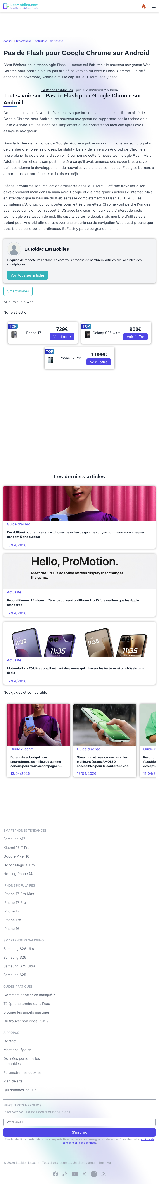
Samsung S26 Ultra (19, 948)
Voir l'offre (62, 337)
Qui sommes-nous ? (19, 1090)
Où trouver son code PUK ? (25, 1021)
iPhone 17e (12, 920)
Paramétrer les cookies (22, 1072)
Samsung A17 (14, 839)
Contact (9, 1041)
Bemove (105, 1162)
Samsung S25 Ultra (19, 966)
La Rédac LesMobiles (57, 90)
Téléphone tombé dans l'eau (26, 1003)
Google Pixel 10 (16, 856)
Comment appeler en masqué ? (29, 995)
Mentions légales (17, 1050)
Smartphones (18, 291)
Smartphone (23, 40)
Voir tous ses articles (27, 275)
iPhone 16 (11, 928)
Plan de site (12, 1081)
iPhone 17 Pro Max (18, 894)
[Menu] (154, 6)
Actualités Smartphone (49, 40)
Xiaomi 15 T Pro (16, 847)
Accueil (8, 40)
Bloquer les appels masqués (26, 1012)
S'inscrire (79, 1132)
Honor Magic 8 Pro (19, 865)
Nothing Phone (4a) (19, 873)
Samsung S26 (14, 957)
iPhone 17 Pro (14, 902)
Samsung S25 (14, 975)
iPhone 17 (11, 911)
